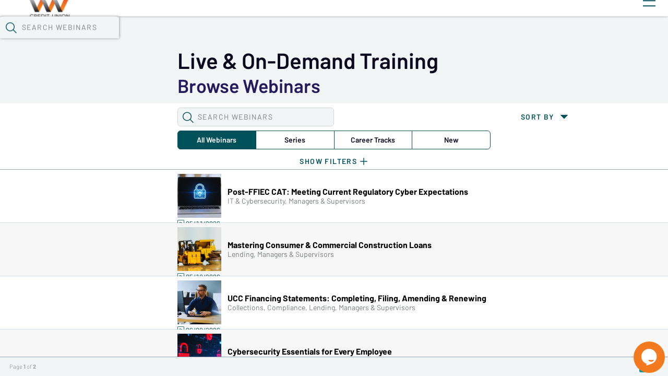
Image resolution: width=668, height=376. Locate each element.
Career (231, 85)
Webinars (185, 26)
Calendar (243, 26)
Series (166, 85)
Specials (366, 26)
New (296, 85)
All (101, 85)
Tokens (296, 26)
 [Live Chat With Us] (639, 350)
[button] (541, 26)
